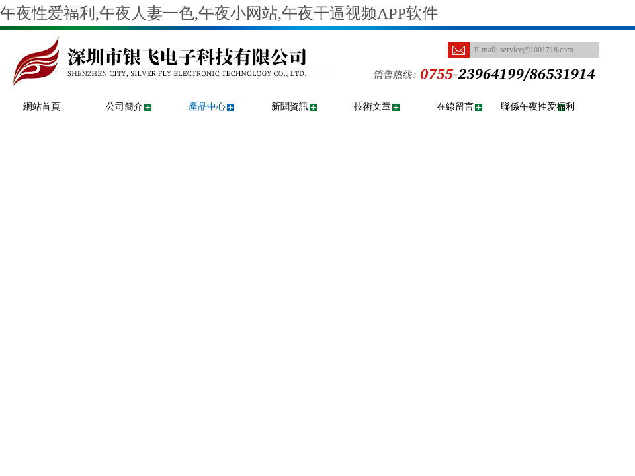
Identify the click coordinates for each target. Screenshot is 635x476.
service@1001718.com (536, 49)
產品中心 (207, 107)
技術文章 (372, 107)
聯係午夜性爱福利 (538, 107)
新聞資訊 (289, 107)
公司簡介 (124, 107)
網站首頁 (41, 107)
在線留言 (455, 107)
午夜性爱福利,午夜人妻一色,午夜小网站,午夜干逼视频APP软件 (219, 13)
